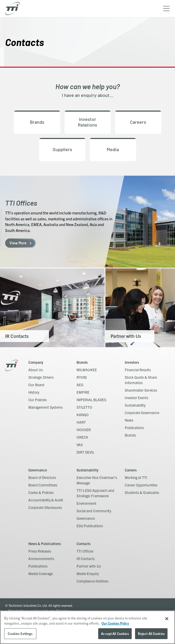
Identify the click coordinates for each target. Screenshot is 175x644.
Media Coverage (40, 573)
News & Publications (44, 543)
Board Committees (42, 485)
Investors (132, 362)
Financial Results (138, 369)
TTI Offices (85, 551)
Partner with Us (89, 566)
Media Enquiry (88, 573)
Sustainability (135, 405)
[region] (87, 627)
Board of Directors (42, 477)
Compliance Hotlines (92, 581)
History (33, 392)
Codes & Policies (41, 492)
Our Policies (37, 399)
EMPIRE (83, 392)
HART (81, 422)
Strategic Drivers (41, 377)
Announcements (41, 558)
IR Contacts (86, 558)
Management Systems (45, 407)
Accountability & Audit (45, 500)
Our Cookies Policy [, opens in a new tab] (115, 623)
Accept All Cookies (115, 633)
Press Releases (39, 551)
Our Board (36, 384)
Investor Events (136, 397)
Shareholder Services (141, 390)
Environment (86, 503)
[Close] (166, 618)
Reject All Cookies (151, 633)
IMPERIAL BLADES (91, 399)
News (129, 420)
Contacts (83, 543)
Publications (134, 427)
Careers (131, 470)
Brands (82, 362)
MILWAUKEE (87, 369)
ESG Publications (90, 525)
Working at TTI (136, 477)
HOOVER (84, 429)
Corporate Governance (142, 412)
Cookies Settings (20, 633)
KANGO (83, 414)
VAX (80, 444)
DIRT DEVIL (85, 452)
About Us (35, 369)
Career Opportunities (141, 485)
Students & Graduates (142, 492)
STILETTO (84, 407)
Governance (37, 470)
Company (35, 362)
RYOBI (82, 377)
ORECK (82, 437)
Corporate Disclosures (45, 507)
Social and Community (94, 510)
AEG (80, 384)
